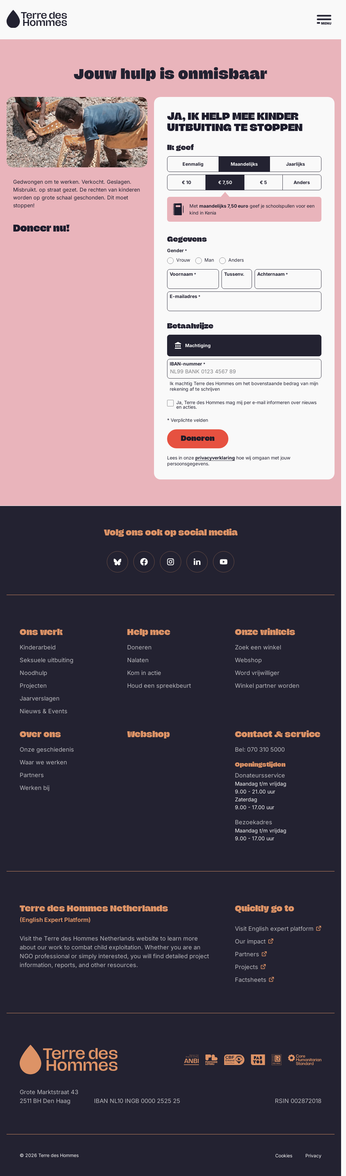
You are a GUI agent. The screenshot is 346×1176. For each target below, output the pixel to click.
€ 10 (186, 182)
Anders (302, 182)
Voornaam (181, 274)
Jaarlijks (295, 164)
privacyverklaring (215, 457)
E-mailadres (183, 296)
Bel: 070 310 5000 (260, 749)
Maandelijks (244, 164)
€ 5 (263, 182)
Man (209, 260)
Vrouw (183, 260)
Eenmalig (193, 164)
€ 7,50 (225, 182)
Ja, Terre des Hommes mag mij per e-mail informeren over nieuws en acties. (246, 404)
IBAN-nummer (186, 364)
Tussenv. (234, 274)
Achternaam (271, 274)
